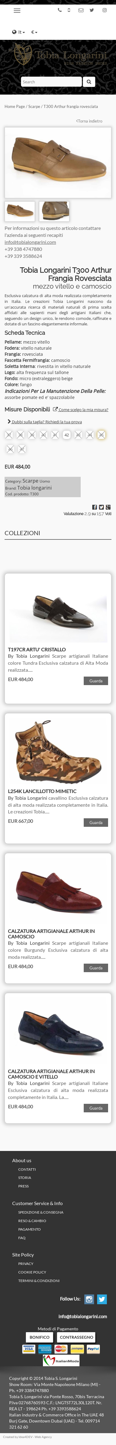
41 (55, 435)
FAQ (22, 1237)
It (18, 32)
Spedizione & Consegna (40, 1212)
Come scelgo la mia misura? (80, 409)
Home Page (15, 106)
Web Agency (43, 1437)
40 (43, 435)
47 (22, 449)
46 (10, 449)
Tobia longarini (34, 487)
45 (101, 435)
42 (67, 435)
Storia (24, 1177)
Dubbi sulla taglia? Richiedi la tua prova (45, 421)
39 (32, 435)
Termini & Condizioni (39, 1280)
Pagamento (29, 1229)
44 (90, 435)
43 (78, 435)
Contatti (27, 1169)
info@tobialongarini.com (30, 242)
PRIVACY (25, 1263)
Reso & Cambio (32, 1220)
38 (20, 435)
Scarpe (34, 106)
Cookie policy (32, 1272)
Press (23, 1186)
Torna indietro (89, 121)
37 (9, 435)
